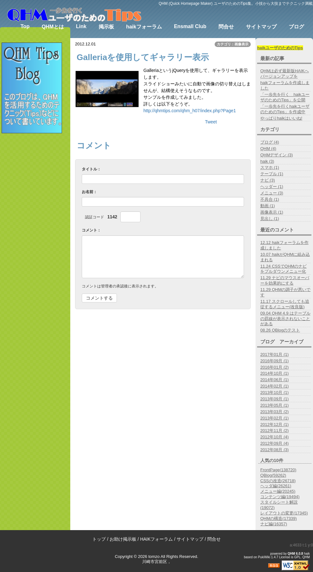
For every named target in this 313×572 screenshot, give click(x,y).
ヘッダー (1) (271, 186)
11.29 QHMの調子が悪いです (285, 292)
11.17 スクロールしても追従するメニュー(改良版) (284, 304)
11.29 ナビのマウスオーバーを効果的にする (284, 280)
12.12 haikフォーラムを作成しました (284, 245)
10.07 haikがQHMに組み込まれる (285, 257)
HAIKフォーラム (156, 539)
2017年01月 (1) (274, 354)
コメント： (91, 230)
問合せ (226, 26)
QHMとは (53, 26)
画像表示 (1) (271, 212)
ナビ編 (273, 523)
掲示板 (106, 26)
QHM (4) (268, 148)
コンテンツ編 (280, 496)
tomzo (153, 556)
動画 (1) (267, 205)
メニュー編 (277, 491)
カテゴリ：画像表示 (232, 44)
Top (24, 26)
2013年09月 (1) (274, 398)
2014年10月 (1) (274, 373)
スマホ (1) (269, 167)
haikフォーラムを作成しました (284, 85)
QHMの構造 (278, 518)
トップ (99, 539)
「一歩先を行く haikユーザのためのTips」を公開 (284, 97)
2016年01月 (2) (274, 367)
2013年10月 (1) (274, 392)
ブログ (296, 26)
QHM (291, 553)
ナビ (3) (267, 180)
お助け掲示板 (123, 539)
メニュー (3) (271, 193)
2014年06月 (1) (274, 379)
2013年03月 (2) (274, 411)
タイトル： (91, 169)
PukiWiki (264, 557)
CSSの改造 (278, 480)
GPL (297, 557)
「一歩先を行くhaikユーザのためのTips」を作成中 (284, 109)
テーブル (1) (271, 173)
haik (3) (267, 161)
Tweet (211, 121)
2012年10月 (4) (274, 437)
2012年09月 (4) (274, 443)
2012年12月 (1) (274, 424)
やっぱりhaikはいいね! (281, 118)
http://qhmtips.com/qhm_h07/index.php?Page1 (189, 110)
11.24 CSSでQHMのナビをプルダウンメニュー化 (283, 269)
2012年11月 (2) (274, 430)
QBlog (273, 475)
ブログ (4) (269, 142)
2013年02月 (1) (274, 418)
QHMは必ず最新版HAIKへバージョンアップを (284, 73)
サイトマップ (261, 26)
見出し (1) (269, 218)
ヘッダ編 (275, 485)
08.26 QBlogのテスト (280, 330)
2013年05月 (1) (274, 405)
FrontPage (278, 469)
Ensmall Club (190, 26)
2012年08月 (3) (274, 449)
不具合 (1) (269, 199)
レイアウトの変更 (284, 513)
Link (81, 26)
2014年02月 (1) (274, 386)
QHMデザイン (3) (276, 155)
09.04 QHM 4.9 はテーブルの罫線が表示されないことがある (285, 318)
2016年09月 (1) (274, 360)
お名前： (89, 192)
